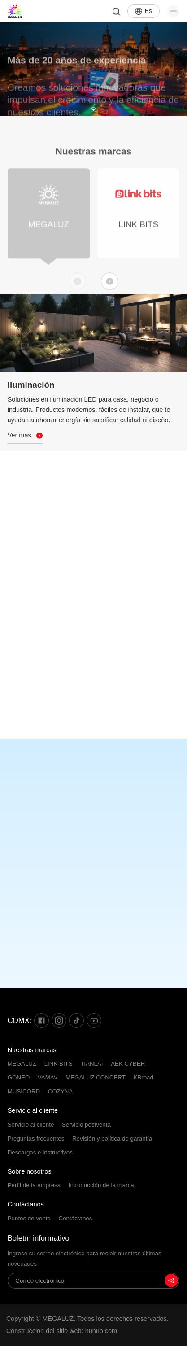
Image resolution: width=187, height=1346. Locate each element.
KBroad (143, 1077)
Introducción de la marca (101, 1185)
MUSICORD (24, 1091)
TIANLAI (91, 1063)
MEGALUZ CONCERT (95, 1077)
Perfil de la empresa (34, 1185)
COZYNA (60, 1091)
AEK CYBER (128, 1063)
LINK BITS (58, 1063)
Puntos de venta (29, 1218)
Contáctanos (26, 1204)
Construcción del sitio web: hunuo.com (61, 1330)
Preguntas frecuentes (36, 1138)
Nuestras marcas (32, 1049)
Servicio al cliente (33, 1110)
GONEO (19, 1077)
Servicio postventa (86, 1124)
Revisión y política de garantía (112, 1138)
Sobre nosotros (30, 1171)
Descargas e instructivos (40, 1152)
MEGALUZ (22, 1063)
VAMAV (48, 1077)
